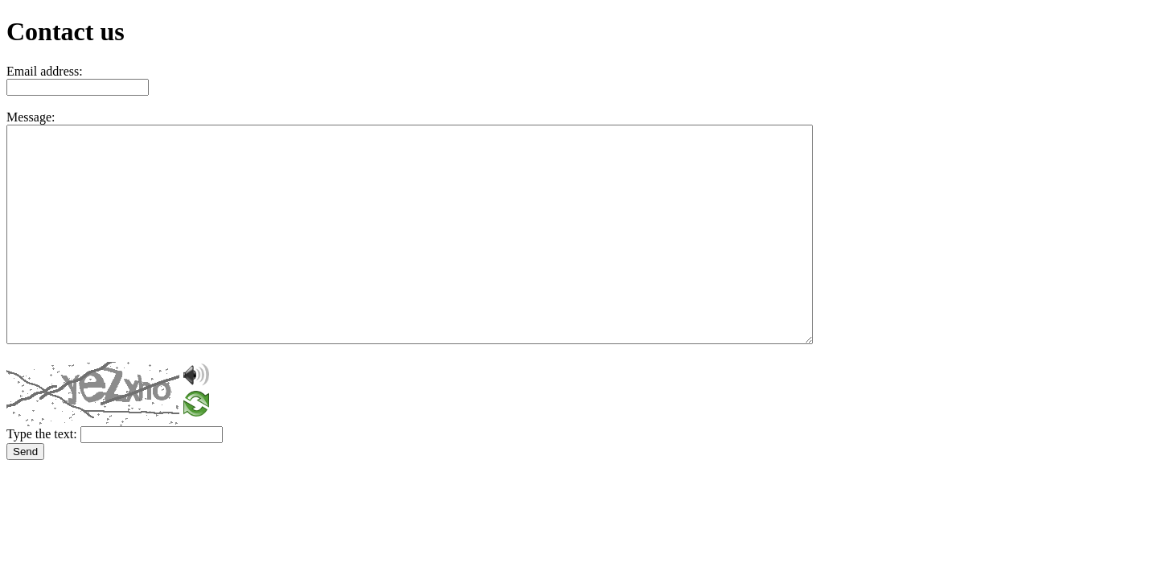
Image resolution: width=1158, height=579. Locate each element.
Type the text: (41, 434)
